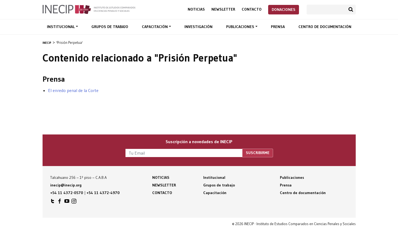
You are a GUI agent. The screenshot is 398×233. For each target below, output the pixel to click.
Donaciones (283, 9)
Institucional (61, 26)
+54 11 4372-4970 (103, 192)
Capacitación (155, 26)
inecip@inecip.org (66, 185)
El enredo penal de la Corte (73, 90)
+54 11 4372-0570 (66, 192)
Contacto (252, 9)
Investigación (198, 26)
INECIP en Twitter (52, 202)
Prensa (278, 26)
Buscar (351, 9)
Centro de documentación (324, 26)
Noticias (196, 9)
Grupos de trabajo (109, 26)
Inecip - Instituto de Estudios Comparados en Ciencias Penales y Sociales (89, 9)
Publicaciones (240, 26)
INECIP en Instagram (73, 202)
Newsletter (223, 9)
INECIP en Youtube (66, 202)
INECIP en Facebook (59, 202)
